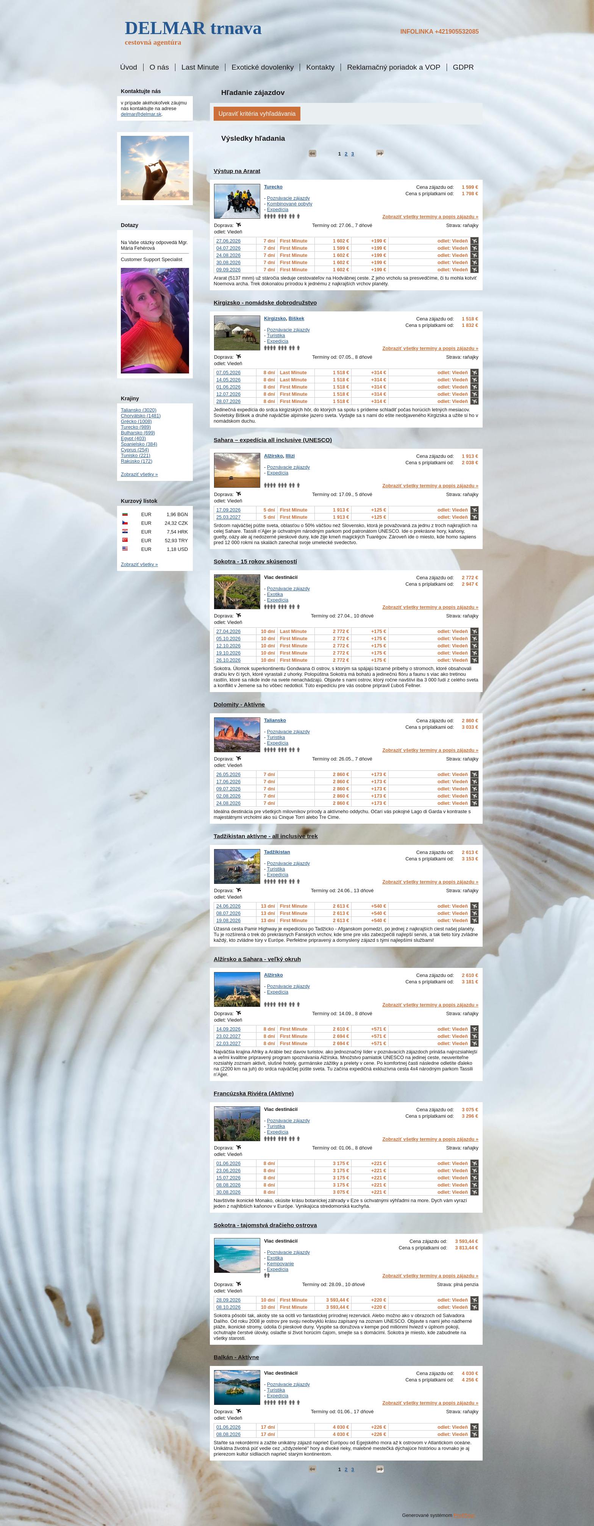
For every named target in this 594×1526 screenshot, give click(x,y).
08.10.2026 (228, 1307)
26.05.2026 (228, 774)
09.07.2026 (228, 789)
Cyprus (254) (135, 450)
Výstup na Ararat (237, 171)
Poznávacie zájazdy (288, 198)
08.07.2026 (228, 913)
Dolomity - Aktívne (239, 704)
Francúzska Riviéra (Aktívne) (254, 1093)
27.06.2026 (228, 241)
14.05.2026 (228, 380)
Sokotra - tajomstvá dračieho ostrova (265, 1225)
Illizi (290, 456)
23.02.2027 (228, 1036)
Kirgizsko (275, 318)
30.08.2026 (228, 262)
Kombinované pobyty (290, 204)
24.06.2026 (228, 906)
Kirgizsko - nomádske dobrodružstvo (265, 302)
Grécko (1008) (136, 421)
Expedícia (277, 209)
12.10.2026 (228, 646)
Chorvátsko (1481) (141, 415)
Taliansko (275, 720)
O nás (159, 67)
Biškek (296, 318)
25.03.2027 (228, 517)
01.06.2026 (228, 387)
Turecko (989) (136, 427)
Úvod (128, 67)
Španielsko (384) (139, 444)
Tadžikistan (277, 852)
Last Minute (200, 67)
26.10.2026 (228, 660)
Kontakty (320, 67)
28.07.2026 (228, 401)
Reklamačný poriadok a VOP (393, 67)
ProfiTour (464, 1515)
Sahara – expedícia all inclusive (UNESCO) (273, 440)
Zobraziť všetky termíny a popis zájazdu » (430, 216)
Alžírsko (273, 456)
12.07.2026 (228, 394)
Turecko (273, 187)
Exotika (275, 594)
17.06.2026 (228, 781)
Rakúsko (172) (136, 461)
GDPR (463, 67)
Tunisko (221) (135, 455)
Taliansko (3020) (138, 410)
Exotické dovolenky (262, 67)
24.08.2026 (228, 255)
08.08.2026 (228, 1185)
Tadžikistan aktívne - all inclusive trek (266, 836)
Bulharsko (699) (138, 433)
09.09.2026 (228, 269)
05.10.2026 (228, 638)
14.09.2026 (228, 1029)
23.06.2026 (228, 1170)
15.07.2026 (228, 1178)
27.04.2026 (228, 631)
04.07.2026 (228, 248)
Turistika (276, 335)
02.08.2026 (228, 796)
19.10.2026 (228, 653)
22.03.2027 (228, 1043)
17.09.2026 (228, 510)
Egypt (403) (133, 438)
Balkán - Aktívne (236, 1357)
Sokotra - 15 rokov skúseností (255, 561)
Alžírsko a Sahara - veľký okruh (257, 959)
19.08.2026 (228, 920)
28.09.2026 (228, 1300)
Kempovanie (280, 1263)
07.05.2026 (228, 372)
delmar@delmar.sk (141, 114)
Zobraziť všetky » (139, 474)
